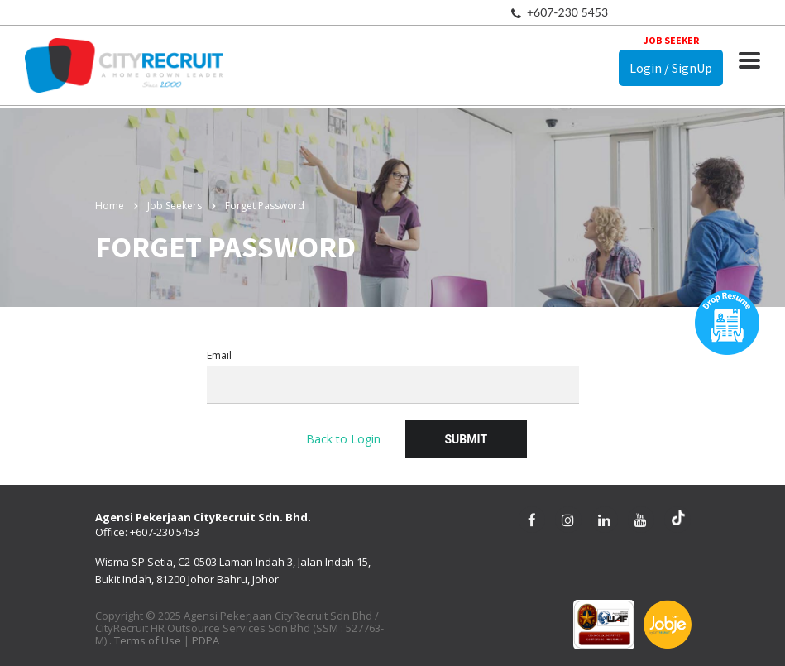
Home (109, 206)
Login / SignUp (670, 68)
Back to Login (343, 439)
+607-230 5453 (567, 12)
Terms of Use (147, 640)
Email (393, 376)
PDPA (205, 640)
